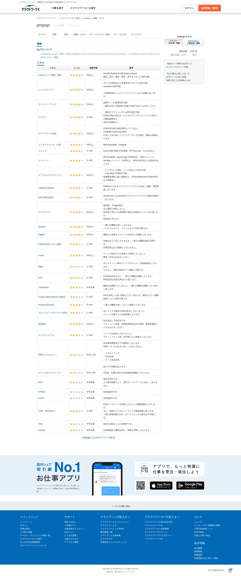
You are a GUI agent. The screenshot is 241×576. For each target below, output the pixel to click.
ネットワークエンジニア (95, 54)
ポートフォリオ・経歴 (100, 34)
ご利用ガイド (70, 525)
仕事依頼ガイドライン (74, 529)
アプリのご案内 (71, 542)
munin (41, 255)
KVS (40, 278)
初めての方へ (70, 522)
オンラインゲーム (46, 335)
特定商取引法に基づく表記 (206, 558)
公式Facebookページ (203, 529)
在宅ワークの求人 (174, 77)
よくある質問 (70, 535)
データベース (44, 212)
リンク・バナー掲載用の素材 (207, 525)
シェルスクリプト (46, 90)
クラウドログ (106, 539)
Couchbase (43, 287)
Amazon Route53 (46, 305)
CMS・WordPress (46, 411)
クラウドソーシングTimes (112, 529)
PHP (40, 382)
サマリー (43, 34)
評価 (54, 34)
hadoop (41, 430)
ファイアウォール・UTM (49, 145)
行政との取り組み (202, 535)
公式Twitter (199, 532)
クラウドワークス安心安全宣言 (159, 522)
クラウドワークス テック (156, 532)
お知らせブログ (71, 539)
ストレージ (43, 160)
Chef (40, 424)
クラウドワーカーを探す (83, 8)
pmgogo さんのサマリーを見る (99, 437)
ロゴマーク (171, 67)
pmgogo (87, 18)
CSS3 (41, 398)
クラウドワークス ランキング (33, 545)
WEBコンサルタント (47, 355)
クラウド (42, 117)
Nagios (41, 234)
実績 (66, 34)
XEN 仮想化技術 (45, 197)
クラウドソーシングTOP (47, 18)
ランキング (136, 34)
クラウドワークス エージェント (114, 522)
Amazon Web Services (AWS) (51, 297)
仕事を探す (57, 8)
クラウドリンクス (108, 525)
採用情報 (198, 551)
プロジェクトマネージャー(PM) (52, 313)
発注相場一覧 (106, 532)
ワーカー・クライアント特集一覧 (35, 535)
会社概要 (198, 548)
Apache (41, 227)
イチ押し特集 (26, 532)
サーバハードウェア (47, 104)
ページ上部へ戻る (120, 506)
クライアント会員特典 (110, 535)
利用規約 (198, 555)
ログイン (189, 8)
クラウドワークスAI (154, 539)
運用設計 (42, 324)
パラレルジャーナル (154, 525)
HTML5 (41, 392)
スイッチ (42, 151)
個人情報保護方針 (216, 570)
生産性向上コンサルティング (113, 542)
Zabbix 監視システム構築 (49, 244)
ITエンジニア (75, 25)
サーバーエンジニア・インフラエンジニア (127, 54)
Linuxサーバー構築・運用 (49, 75)
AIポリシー (69, 532)
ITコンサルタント (75, 54)
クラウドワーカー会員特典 (157, 529)
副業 (168, 80)
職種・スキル (80, 34)
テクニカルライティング (49, 373)
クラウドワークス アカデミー (158, 535)
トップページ (26, 522)
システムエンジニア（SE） (52, 54)
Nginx (41, 266)
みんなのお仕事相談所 (30, 542)
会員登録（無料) (209, 8)
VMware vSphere (46, 188)
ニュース (198, 522)
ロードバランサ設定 (47, 133)
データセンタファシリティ (50, 175)
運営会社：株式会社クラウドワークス (120, 572)
